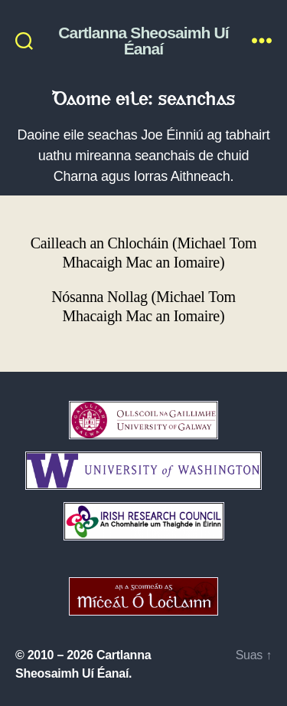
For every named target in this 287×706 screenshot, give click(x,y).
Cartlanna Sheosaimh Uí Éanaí (143, 41)
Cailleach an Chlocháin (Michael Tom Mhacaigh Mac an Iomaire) (144, 253)
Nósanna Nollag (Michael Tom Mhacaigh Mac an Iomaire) (143, 306)
